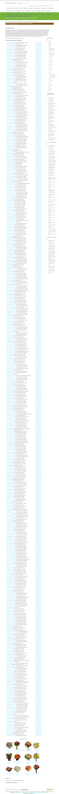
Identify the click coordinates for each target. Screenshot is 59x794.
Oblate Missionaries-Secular (10, 688)
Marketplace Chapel (9, 271)
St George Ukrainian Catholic (11, 584)
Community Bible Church (10, 630)
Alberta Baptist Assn (9, 230)
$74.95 (18, 763)
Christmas (43, 10)
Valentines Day (50, 85)
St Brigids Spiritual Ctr (10, 658)
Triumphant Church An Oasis (11, 418)
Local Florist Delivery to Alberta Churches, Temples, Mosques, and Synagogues (52, 160)
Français (25, 3)
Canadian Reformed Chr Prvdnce (11, 368)
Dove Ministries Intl (9, 611)
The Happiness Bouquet (28, 773)
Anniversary (26, 8)
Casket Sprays (51, 60)
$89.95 (37, 774)
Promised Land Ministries (10, 722)
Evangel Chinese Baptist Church (11, 220)
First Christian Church (10, 567)
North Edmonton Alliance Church (11, 597)
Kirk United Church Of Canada (11, 345)
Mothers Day (18, 10)
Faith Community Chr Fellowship (11, 334)
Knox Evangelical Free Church (11, 146)
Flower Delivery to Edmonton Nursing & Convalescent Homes (51, 125)
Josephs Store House (9, 667)
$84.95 (28, 751)
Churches (51, 5)
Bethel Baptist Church (10, 496)
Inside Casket (51, 56)
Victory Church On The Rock (10, 724)
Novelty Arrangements (52, 76)
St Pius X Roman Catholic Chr (11, 351)
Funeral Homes (42, 5)
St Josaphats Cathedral (10, 68)
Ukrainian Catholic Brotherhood (11, 516)
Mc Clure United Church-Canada (11, 556)
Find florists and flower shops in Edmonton (12, 782)
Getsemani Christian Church (10, 580)
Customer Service (8, 789)
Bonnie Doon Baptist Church (11, 495)
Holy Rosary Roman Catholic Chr (11, 576)
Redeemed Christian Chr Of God (11, 388)
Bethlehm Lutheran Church (10, 577)
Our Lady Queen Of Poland (10, 251)
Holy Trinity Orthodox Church (11, 126)
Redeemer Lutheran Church (10, 253)
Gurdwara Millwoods (10, 290)
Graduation (23, 10)
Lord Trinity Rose (9, 714)
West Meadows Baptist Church (11, 300)
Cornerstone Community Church (11, 227)
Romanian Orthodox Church (11, 547)
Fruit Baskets (51, 80)
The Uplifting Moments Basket (37, 750)
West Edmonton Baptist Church (11, 705)
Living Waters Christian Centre (11, 559)
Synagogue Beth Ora (9, 680)
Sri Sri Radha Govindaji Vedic (11, 254)
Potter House (8, 86)
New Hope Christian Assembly (11, 711)
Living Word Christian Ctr (10, 408)
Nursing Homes (26, 792)
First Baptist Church (9, 82)
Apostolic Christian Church (10, 189)
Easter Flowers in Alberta (51, 224)
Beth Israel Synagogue (10, 687)
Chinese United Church (10, 75)
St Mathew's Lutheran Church (11, 463)
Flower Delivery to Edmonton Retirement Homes (51, 121)
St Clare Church (9, 574)
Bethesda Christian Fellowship (11, 549)
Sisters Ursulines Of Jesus (10, 361)
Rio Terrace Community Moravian (11, 674)
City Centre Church (9, 89)
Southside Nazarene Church (10, 216)
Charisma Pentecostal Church (11, 573)
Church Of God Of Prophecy (10, 613)
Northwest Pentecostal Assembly (11, 526)
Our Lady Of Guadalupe (10, 364)
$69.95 (37, 751)
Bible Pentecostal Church (10, 335)
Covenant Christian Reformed (11, 707)
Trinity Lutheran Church (10, 156)
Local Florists (7, 778)
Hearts (50, 62)
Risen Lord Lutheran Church (10, 263)
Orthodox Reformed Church (10, 539)
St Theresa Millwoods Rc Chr (11, 435)
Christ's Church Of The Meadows (11, 412)
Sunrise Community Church (10, 422)
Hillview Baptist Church (10, 391)
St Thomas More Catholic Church (11, 183)
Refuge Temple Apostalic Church (11, 260)
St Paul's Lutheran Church (10, 449)
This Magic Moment (28, 762)
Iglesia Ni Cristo (9, 315)
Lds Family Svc (9, 150)
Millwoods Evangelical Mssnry (11, 217)
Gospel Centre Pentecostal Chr (11, 641)
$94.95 (37, 763)
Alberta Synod (9, 244)
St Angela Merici (9, 337)
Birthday (12, 8)
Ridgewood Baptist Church (10, 392)
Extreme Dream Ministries (10, 105)
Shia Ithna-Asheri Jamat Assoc (11, 389)
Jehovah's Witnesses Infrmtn (11, 607)
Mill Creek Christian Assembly (11, 66)
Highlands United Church (10, 614)
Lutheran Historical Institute (10, 546)
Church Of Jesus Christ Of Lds (11, 163)
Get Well (30, 8)
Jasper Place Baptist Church (10, 644)
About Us (13, 789)
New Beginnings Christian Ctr (11, 401)
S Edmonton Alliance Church (11, 415)
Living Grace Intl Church (10, 660)
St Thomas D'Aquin (9, 493)
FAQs (22, 3)
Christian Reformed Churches (11, 485)
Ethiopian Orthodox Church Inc (11, 685)
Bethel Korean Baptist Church (11, 139)
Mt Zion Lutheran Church (10, 355)
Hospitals (37, 5)
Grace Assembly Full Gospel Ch (11, 681)
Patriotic (33, 10)
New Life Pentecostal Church (10, 697)
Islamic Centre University (10, 142)
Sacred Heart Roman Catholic (11, 65)
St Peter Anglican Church (10, 358)
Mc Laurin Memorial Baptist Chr (11, 170)
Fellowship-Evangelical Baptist (11, 304)
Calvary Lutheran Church (10, 149)
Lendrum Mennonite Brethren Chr (11, 179)
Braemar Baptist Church (10, 489)
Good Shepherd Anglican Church (11, 375)
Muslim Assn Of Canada (10, 267)
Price (49, 65)
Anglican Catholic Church (10, 190)
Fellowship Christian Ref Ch (10, 621)
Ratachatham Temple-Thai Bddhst (11, 308)
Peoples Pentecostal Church (10, 270)
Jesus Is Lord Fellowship (10, 691)
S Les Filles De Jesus (9, 133)
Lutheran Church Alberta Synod (11, 166)
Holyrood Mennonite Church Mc (11, 446)
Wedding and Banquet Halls (39, 792)
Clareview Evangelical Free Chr (11, 519)
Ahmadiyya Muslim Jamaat (10, 469)
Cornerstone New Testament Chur (11, 115)
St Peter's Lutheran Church (10, 113)
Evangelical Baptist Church (10, 536)
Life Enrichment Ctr (9, 409)
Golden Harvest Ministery (10, 281)
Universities (47, 5)
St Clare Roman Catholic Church (11, 512)
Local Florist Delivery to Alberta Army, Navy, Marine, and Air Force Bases (52, 157)
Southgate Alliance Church (10, 224)
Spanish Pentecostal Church (10, 439)
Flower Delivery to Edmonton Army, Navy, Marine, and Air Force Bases (52, 109)
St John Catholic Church (10, 317)
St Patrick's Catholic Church (10, 594)
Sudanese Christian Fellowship (11, 715)
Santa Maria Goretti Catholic (11, 76)
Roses (50, 79)
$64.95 (19, 751)
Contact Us (18, 789)
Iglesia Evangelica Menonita (10, 438)
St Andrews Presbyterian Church (11, 593)
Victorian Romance (9, 750)
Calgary (34, 793)
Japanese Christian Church (10, 257)
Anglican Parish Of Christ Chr (11, 327)
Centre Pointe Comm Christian (11, 523)
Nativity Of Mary (9, 132)
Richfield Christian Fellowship (11, 411)
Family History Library (10, 200)
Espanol (28, 3)
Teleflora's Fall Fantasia (28, 750)
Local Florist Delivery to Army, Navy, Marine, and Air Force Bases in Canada (52, 252)
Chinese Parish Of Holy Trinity (11, 140)
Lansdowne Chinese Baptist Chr (11, 193)
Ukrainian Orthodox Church (10, 352)
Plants (50, 82)
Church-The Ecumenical (10, 325)
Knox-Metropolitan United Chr (11, 241)
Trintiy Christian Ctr (9, 650)
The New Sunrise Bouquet (9, 773)
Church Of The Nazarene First (11, 557)
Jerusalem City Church (10, 718)
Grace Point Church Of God (10, 459)
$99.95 (28, 763)
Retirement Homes (21, 792)
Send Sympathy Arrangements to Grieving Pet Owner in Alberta (52, 190)
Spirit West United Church (10, 627)
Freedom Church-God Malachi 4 (11, 455)
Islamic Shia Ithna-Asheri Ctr (11, 425)
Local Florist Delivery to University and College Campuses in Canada (51, 248)
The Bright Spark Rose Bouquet (37, 773)
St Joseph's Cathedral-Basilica (11, 694)
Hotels (34, 5)
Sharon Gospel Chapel (10, 250)
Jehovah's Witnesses (9, 49)
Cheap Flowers (48, 10)
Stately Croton (9, 762)
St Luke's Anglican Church (10, 445)
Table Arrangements (52, 53)
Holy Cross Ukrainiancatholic (11, 603)
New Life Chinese (9, 72)
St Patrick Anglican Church (10, 428)
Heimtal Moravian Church (10, 725)
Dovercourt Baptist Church (10, 344)
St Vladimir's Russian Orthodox (11, 560)
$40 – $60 (50, 66)
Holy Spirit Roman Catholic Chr (11, 647)
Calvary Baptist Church (10, 153)
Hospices (29, 792)
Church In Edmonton (9, 214)
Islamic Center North (9, 298)
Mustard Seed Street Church (10, 119)
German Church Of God (10, 169)
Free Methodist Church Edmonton (11, 456)
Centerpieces (51, 73)
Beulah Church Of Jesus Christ (11, 537)
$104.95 (9, 751)
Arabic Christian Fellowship (10, 671)
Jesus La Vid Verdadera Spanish (11, 79)
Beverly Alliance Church (10, 530)
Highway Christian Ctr (10, 173)
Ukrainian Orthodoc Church (10, 492)
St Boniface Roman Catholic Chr (11, 62)
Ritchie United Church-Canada (11, 243)
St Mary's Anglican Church (10, 583)
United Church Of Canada (10, 196)
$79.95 (9, 763)
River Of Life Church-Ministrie (11, 624)
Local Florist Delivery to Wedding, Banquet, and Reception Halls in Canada (52, 260)
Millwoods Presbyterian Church (11, 405)
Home (6, 21)
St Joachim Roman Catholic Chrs (11, 633)
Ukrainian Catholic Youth (10, 116)
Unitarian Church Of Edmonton (11, 338)
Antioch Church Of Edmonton (11, 143)
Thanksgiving (38, 10)
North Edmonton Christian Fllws (11, 378)
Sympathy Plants (51, 55)
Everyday (8, 8)
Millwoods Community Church (11, 432)
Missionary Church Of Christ (11, 623)
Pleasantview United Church (10, 176)
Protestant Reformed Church (11, 668)
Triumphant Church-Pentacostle (11, 278)
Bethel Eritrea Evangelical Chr (11, 55)
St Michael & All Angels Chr (10, 606)
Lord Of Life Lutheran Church (11, 436)
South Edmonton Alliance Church (11, 419)
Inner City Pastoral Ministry (10, 102)
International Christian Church (11, 604)
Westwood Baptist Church (10, 586)
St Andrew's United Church (10, 318)
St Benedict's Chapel (9, 92)
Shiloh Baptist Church (10, 96)
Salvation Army (9, 502)
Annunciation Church (10, 648)
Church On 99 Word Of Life (10, 103)
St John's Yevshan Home (10, 600)
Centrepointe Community (10, 331)
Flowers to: (30, 5)
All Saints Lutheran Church (10, 372)
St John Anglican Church (10, 186)
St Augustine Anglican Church (11, 452)
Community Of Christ (10, 362)
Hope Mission (8, 59)
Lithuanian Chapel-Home (10, 529)
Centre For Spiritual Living (10, 483)
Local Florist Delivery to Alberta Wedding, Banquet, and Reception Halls (52, 164)
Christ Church (9, 684)
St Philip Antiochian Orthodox (11, 708)
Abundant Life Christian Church (11, 442)
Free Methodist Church (10, 721)
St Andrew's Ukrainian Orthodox (11, 482)
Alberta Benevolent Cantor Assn (11, 735)
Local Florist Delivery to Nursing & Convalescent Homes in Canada (51, 267)
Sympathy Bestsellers (52, 49)
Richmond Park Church (10, 159)
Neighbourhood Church (10, 540)
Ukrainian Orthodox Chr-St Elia (11, 510)
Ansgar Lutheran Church (10, 78)
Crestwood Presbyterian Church (11, 314)
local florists (15, 792)
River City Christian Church (10, 570)
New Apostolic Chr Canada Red (11, 42)
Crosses (50, 59)
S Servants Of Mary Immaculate (11, 85)
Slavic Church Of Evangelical (10, 617)
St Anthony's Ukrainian (10, 677)
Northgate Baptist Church (10, 569)
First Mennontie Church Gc (10, 206)
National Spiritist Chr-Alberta (11, 670)
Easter (14, 10)
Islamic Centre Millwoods (10, 291)
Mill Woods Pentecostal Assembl (11, 402)
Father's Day (28, 10)
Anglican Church (9, 69)
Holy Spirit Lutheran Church (10, 177)
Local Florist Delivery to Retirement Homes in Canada (51, 263)
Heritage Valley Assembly (10, 717)
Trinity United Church (10, 698)
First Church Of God (9, 486)
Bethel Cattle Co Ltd (9, 634)
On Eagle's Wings (9, 264)
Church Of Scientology (10, 106)
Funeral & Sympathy (36, 8)
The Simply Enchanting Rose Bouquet (19, 750)
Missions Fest (8, 294)
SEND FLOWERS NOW (38, 42)
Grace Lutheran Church (10, 695)
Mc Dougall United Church (10, 122)
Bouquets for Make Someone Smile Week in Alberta (51, 195)
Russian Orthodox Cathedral (11, 58)
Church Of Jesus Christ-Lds (10, 204)
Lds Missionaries (9, 237)
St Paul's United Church (10, 203)
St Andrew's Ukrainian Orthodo (11, 385)
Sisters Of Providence (10, 210)
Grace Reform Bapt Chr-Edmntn (11, 152)
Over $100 (50, 70)
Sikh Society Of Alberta (10, 301)
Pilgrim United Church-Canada (11, 566)
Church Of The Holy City (10, 550)
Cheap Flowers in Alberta (51, 228)
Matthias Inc (8, 284)
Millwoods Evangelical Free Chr (11, 426)
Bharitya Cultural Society (10, 473)
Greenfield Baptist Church (10, 187)
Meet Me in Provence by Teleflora (37, 762)
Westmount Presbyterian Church (11, 365)
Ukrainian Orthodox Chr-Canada (11, 130)
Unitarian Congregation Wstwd (11, 180)
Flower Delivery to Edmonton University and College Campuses (51, 105)
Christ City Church (9, 324)
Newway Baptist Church (10, 240)
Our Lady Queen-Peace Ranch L (11, 382)
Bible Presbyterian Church (10, 610)
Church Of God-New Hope (10, 297)
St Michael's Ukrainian (10, 341)
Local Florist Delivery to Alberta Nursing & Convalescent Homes (51, 170)
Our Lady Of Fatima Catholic (11, 533)
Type (49, 72)
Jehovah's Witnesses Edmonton (11, 371)
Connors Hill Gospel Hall (10, 472)
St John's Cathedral (9, 109)
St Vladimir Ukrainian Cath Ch (11, 328)
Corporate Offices (45, 792)
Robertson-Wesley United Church (11, 631)
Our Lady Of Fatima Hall (10, 543)
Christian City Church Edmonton (11, 213)
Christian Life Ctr (9, 509)
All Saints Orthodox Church (10, 513)
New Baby (16, 8)
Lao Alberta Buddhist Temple (11, 52)
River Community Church (10, 226)
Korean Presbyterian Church (10, 448)
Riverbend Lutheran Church (10, 136)
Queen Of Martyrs (9, 93)
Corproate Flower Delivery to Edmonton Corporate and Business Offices (52, 139)
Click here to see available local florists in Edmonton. (14, 40)
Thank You (21, 8)
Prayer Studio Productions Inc (11, 637)
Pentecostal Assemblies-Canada (11, 112)
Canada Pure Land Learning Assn (11, 95)
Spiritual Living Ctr (9, 734)
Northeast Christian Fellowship (11, 45)
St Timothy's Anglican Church (11, 640)
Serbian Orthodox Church (10, 354)
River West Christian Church (10, 678)
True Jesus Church (9, 520)
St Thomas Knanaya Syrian (10, 48)
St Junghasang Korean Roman (11, 395)
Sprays (50, 52)
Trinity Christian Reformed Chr (11, 553)
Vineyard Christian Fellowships (11, 532)
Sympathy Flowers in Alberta (52, 192)
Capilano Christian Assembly (11, 506)
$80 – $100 (50, 69)
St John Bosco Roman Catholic (11, 596)
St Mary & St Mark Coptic (10, 657)
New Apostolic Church (10, 398)
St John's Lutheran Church (10, 56)
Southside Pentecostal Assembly (11, 197)
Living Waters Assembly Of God (11, 704)
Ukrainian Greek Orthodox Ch (11, 234)
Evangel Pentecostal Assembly (11, 475)
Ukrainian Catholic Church (10, 99)
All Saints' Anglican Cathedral (11, 129)
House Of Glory (9, 465)
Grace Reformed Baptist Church (11, 399)
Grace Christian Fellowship (10, 277)
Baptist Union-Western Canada (11, 466)
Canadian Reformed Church (10, 274)
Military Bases (33, 792)
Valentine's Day (9, 10)
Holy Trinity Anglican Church (11, 160)
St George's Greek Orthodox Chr (11, 311)
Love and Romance (44, 8)
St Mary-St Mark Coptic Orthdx (11, 288)
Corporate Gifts (51, 8)
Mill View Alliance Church (10, 500)
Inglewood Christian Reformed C (11, 348)
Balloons (50, 83)
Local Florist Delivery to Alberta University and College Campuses (51, 153)
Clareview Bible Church (10, 374)
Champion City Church (10, 522)
